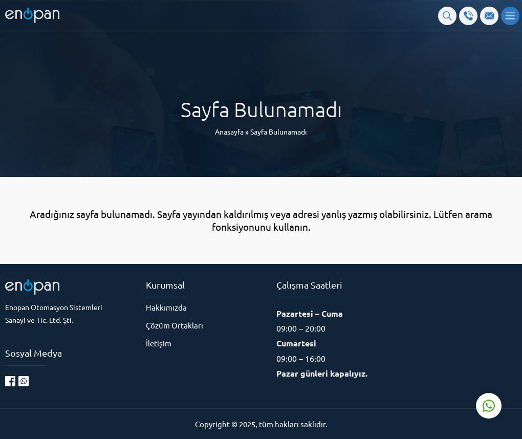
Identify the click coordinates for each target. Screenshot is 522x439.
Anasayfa (229, 131)
